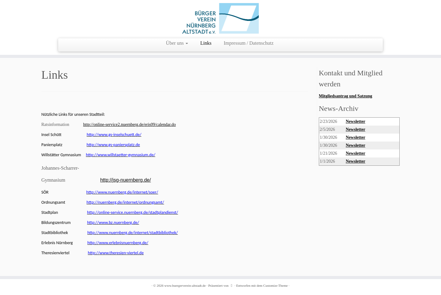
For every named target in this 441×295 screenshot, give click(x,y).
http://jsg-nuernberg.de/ (125, 180)
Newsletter (355, 121)
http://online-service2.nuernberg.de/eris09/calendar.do (129, 124)
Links (205, 43)
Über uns (177, 43)
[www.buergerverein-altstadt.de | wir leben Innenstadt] (220, 18)
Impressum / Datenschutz (249, 43)
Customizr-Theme (275, 285)
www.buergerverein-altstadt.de (184, 285)
